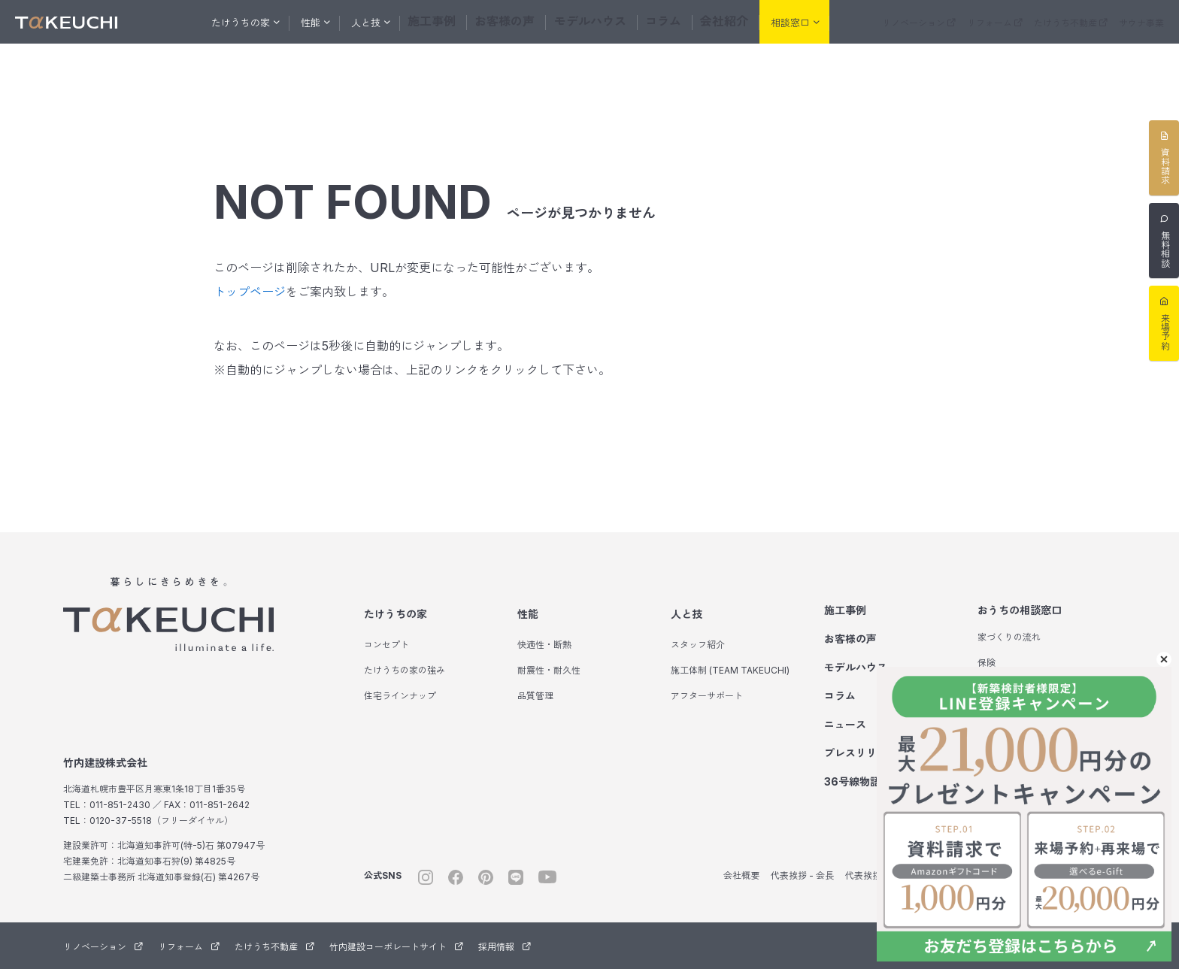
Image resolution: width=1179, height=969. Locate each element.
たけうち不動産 (1071, 23)
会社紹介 (712, 22)
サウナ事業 (1141, 23)
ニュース (845, 724)
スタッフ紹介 (698, 644)
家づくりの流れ (1009, 637)
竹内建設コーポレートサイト (396, 946)
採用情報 (504, 946)
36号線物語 (861, 781)
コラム (656, 22)
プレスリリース (861, 752)
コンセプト (386, 644)
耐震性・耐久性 (548, 670)
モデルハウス (589, 22)
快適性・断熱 (544, 644)
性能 (527, 613)
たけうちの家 (395, 613)
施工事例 (446, 22)
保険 (986, 662)
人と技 (686, 613)
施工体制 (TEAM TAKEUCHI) (730, 670)
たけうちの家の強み (404, 670)
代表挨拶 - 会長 (802, 875)
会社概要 (741, 875)
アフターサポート (707, 695)
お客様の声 (513, 22)
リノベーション (919, 23)
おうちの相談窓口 (1019, 610)
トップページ (250, 291)
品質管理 (535, 695)
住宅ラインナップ (400, 695)
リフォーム (995, 23)
